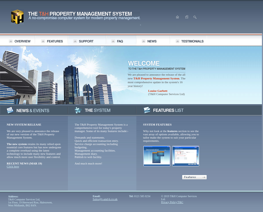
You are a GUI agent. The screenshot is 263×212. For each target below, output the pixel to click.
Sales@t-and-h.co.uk (105, 199)
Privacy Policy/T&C (172, 202)
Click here (13, 166)
